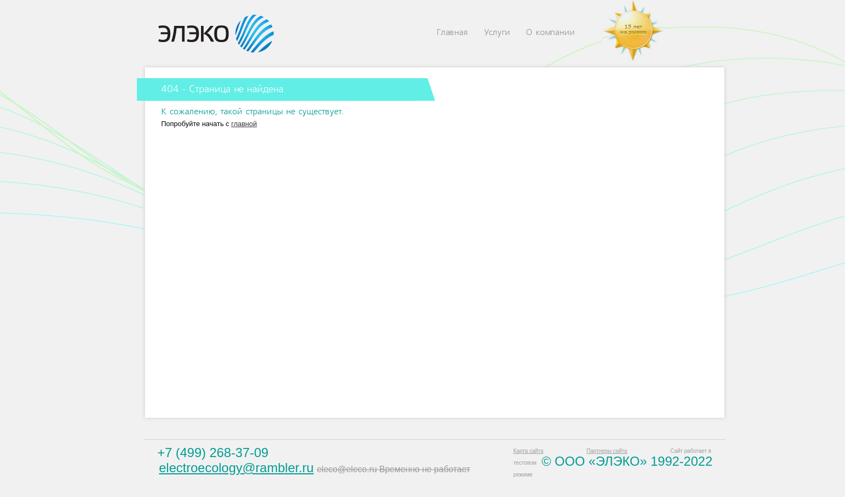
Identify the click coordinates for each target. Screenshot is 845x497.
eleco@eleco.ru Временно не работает (393, 469)
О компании (550, 33)
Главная (452, 33)
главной (244, 124)
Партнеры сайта (606, 451)
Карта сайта (529, 451)
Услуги (497, 33)
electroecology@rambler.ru (236, 467)
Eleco (216, 34)
